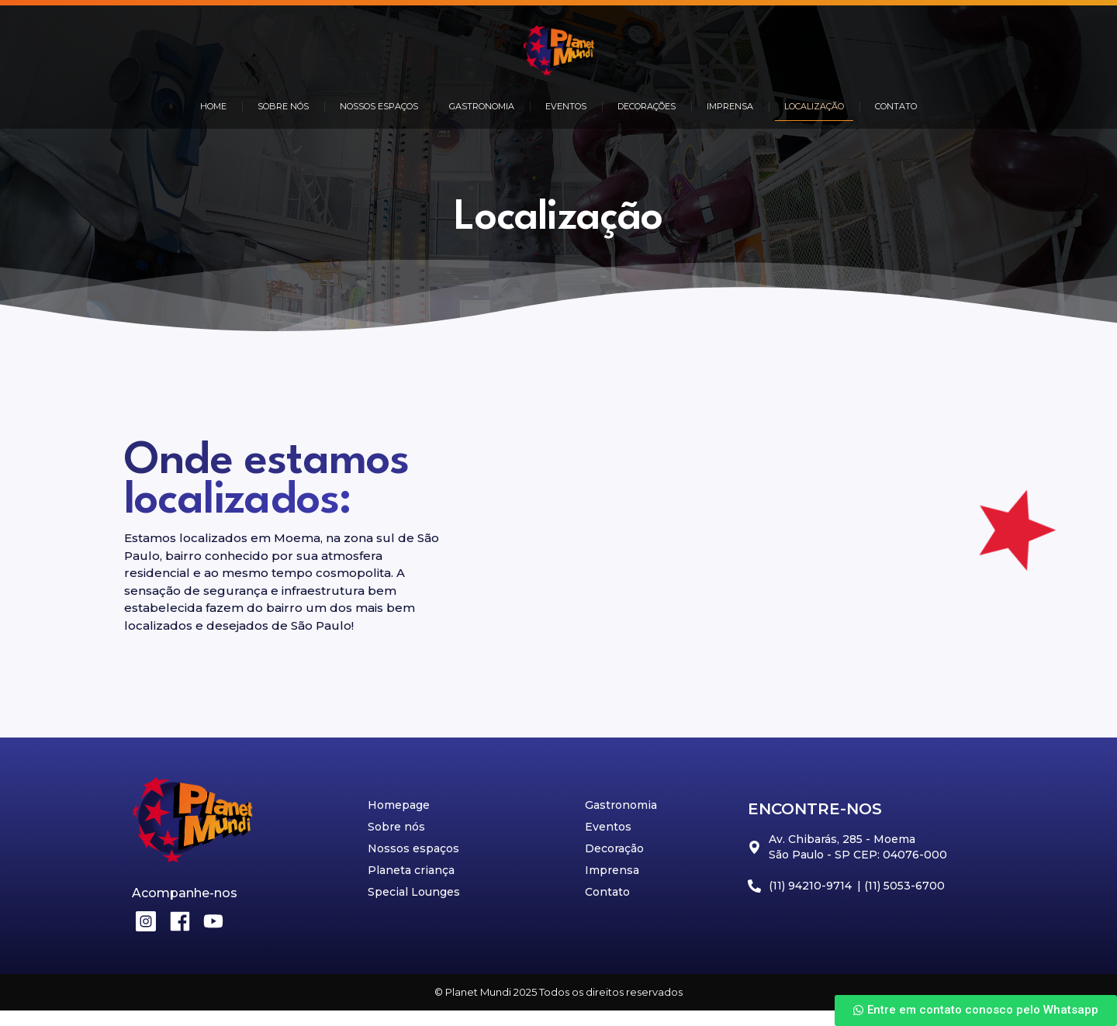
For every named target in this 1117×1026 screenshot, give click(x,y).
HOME (213, 106)
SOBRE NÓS (283, 106)
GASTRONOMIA (481, 106)
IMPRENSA (730, 106)
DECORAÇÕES (646, 106)
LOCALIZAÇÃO (814, 106)
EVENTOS (565, 106)
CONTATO (896, 106)
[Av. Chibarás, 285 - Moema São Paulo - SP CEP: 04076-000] (779, 543)
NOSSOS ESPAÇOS (379, 106)
